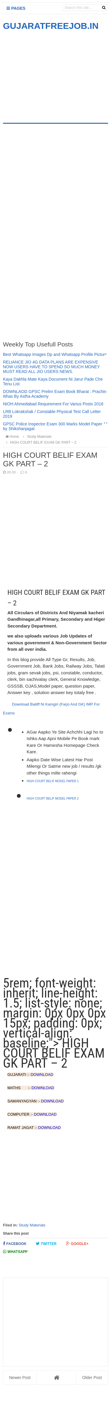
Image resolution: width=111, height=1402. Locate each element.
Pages (16, 8)
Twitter (46, 1243)
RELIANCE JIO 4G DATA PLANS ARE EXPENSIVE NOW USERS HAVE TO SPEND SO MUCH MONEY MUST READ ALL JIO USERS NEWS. (51, 367)
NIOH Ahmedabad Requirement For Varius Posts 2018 (53, 404)
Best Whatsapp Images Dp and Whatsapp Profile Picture (55, 354)
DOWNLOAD (41, 1074)
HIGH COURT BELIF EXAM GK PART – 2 (40, 442)
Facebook (14, 1243)
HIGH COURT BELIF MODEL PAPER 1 (53, 781)
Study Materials (32, 1225)
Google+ (77, 1243)
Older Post (92, 1377)
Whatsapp (15, 1251)
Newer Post (19, 1377)
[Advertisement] (52, 73)
